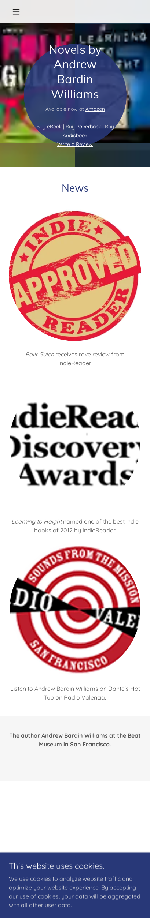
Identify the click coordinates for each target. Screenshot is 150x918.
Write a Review (75, 144)
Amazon (95, 109)
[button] (19, 11)
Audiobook (75, 135)
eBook (55, 126)
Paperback (89, 126)
